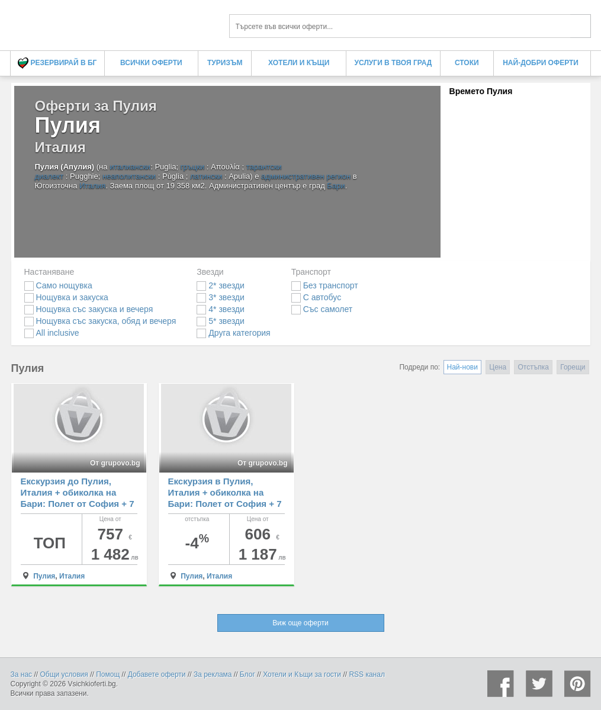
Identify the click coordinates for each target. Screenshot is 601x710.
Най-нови (462, 367)
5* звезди (220, 321)
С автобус (316, 297)
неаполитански (129, 176)
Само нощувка (58, 285)
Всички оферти (151, 63)
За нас (22, 674)
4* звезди (220, 309)
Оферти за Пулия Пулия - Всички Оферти (111, 22)
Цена (497, 367)
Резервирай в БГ (57, 63)
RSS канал (367, 674)
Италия (92, 185)
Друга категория (233, 333)
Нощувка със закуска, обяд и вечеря (100, 321)
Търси (580, 26)
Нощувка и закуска (66, 297)
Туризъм (224, 63)
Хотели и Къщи (298, 63)
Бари (336, 185)
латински (206, 176)
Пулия (44, 576)
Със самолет (322, 309)
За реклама (213, 674)
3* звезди (220, 297)
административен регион (306, 176)
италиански (130, 166)
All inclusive (51, 333)
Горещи (572, 367)
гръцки (193, 166)
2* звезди (220, 285)
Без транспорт (324, 285)
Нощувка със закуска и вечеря (88, 309)
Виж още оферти (300, 623)
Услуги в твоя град (393, 63)
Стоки (467, 63)
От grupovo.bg (115, 463)
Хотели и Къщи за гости (302, 674)
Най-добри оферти (540, 63)
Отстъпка (533, 367)
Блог (247, 674)
